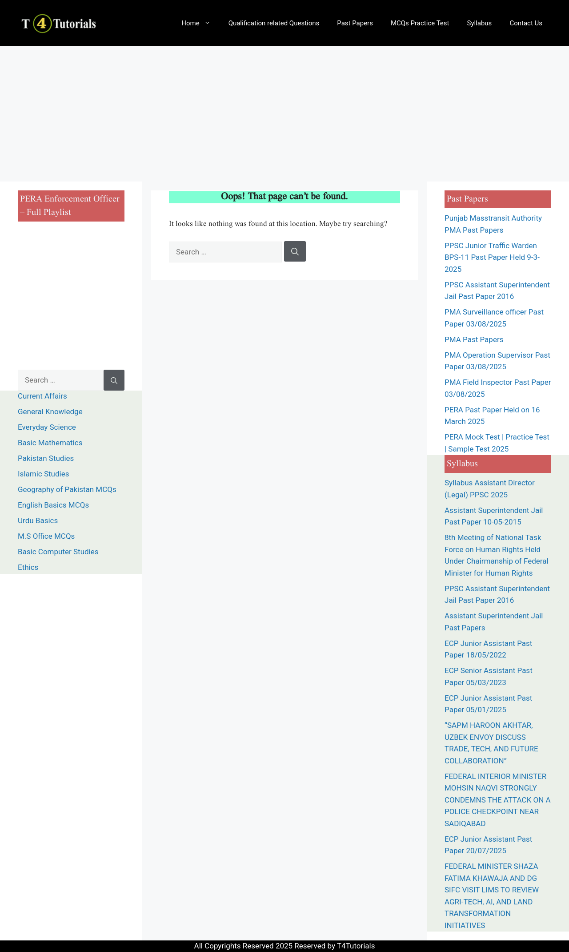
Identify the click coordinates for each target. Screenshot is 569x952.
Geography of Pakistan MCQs (67, 489)
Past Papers (355, 23)
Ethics (28, 567)
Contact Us (525, 23)
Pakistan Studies (46, 458)
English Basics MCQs (53, 504)
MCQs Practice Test (420, 23)
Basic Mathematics (50, 442)
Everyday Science (47, 427)
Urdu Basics (38, 520)
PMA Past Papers (475, 339)
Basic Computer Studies (58, 551)
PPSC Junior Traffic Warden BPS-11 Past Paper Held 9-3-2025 (492, 257)
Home (200, 23)
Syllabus (479, 23)
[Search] (295, 251)
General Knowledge (50, 411)
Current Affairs (42, 395)
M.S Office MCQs (46, 536)
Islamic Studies (43, 473)
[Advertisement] (284, 112)
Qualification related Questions (274, 23)
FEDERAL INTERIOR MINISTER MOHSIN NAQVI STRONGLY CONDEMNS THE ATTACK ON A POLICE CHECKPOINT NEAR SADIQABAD (498, 800)
